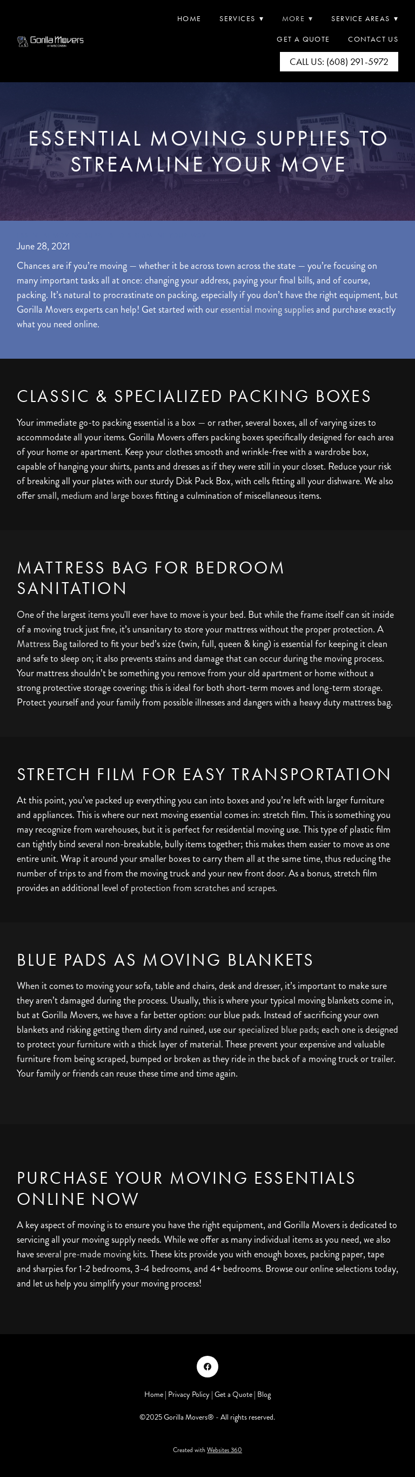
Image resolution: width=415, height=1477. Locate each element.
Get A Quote (303, 39)
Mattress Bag (42, 644)
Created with (207, 1450)
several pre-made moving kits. (92, 1254)
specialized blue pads (277, 1030)
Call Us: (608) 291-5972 (339, 62)
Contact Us (373, 39)
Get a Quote (233, 1394)
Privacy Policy (189, 1394)
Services (241, 18)
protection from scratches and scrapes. (204, 888)
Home (189, 18)
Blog (264, 1394)
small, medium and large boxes (95, 496)
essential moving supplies (267, 309)
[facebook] (207, 1366)
